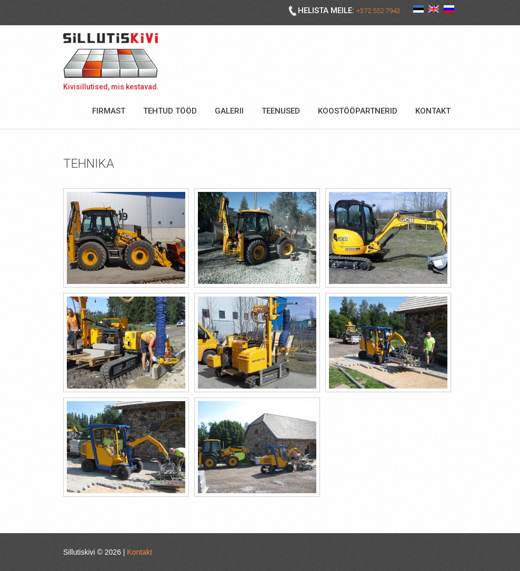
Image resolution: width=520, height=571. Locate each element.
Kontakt (433, 111)
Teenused (281, 111)
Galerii (229, 111)
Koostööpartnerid (357, 111)
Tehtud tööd (170, 111)
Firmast (108, 111)
